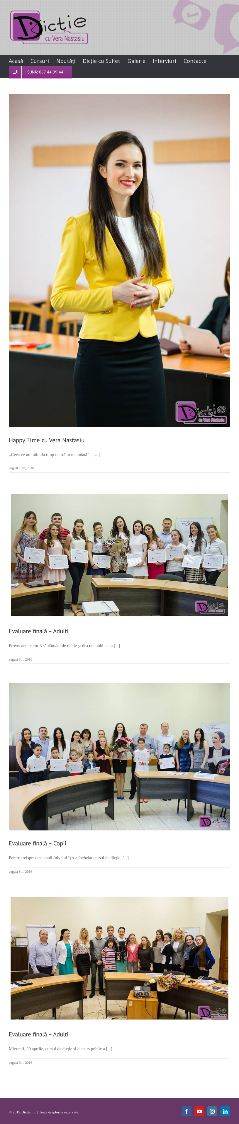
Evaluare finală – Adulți (39, 631)
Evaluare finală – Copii (38, 843)
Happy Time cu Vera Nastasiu (46, 440)
